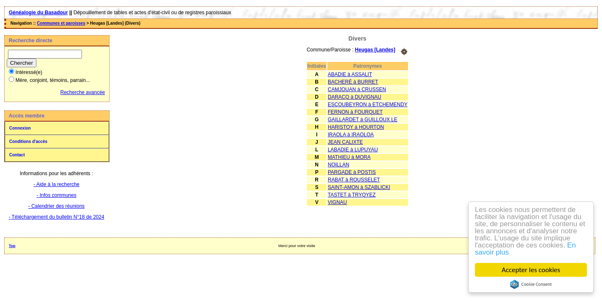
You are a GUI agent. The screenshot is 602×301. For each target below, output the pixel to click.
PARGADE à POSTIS (352, 172)
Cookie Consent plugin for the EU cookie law (531, 284)
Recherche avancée (82, 92)
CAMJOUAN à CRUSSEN (357, 89)
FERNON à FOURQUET (355, 112)
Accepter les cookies (531, 269)
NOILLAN (338, 165)
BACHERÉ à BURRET (353, 82)
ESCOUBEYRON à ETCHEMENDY (368, 104)
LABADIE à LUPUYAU (353, 150)
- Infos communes (56, 195)
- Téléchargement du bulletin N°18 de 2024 (57, 217)
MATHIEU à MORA (349, 157)
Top (12, 246)
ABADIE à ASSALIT (350, 74)
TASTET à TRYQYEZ (351, 195)
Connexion (20, 128)
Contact (17, 155)
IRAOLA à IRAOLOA (351, 135)
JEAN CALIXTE (345, 142)
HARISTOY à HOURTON (356, 127)
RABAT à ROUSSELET (354, 180)
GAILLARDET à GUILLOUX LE (363, 119)
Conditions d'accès (28, 141)
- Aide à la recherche (56, 184)
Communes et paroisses (61, 23)
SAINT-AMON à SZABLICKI (359, 187)
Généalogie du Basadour (38, 12)
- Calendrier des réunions (56, 206)
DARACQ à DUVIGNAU (354, 97)
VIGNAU (337, 202)
